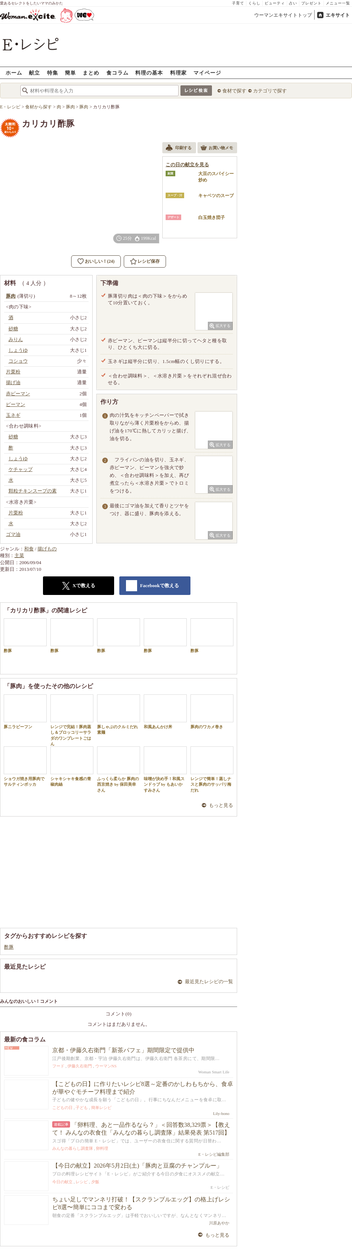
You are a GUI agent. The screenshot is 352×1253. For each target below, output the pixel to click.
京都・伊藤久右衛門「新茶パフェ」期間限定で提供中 (123, 1050)
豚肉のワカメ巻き (211, 711)
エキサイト (338, 15)
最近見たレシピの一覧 (209, 981)
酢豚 (25, 635)
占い (293, 3)
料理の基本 (149, 72)
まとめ (91, 72)
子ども (82, 1107)
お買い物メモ (216, 148)
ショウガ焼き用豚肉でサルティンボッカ (25, 766)
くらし (254, 3)
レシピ (82, 1182)
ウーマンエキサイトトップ (283, 15)
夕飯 (95, 1182)
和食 (29, 549)
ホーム (14, 72)
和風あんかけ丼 (165, 711)
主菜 (19, 555)
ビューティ (275, 3)
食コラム (117, 72)
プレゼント (311, 3)
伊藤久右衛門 (79, 1066)
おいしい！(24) (99, 261)
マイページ (207, 72)
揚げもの (47, 549)
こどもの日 (62, 1107)
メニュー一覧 (338, 3)
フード (58, 1066)
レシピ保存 (148, 261)
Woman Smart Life (213, 1072)
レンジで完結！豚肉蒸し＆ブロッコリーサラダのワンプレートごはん (71, 720)
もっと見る (221, 805)
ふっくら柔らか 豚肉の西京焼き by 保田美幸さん (118, 769)
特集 (52, 72)
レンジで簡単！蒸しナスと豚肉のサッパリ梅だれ (211, 769)
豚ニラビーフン (25, 711)
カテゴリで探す (270, 91)
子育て (238, 3)
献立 (34, 72)
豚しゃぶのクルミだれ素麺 (118, 714)
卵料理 (102, 1148)
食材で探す (234, 91)
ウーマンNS (106, 1066)
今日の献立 (62, 1182)
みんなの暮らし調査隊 (72, 1148)
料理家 (178, 72)
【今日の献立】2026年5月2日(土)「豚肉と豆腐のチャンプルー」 (137, 1165)
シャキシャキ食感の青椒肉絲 (71, 766)
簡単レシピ (101, 1107)
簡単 (70, 72)
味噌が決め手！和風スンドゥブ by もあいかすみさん (165, 769)
